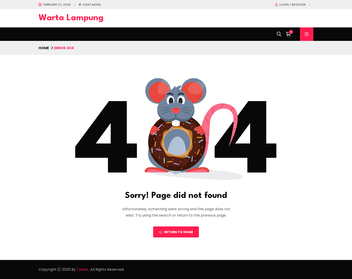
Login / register (292, 4)
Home (44, 48)
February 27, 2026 (56, 4)
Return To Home (176, 232)
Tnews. (83, 269)
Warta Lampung (71, 18)
